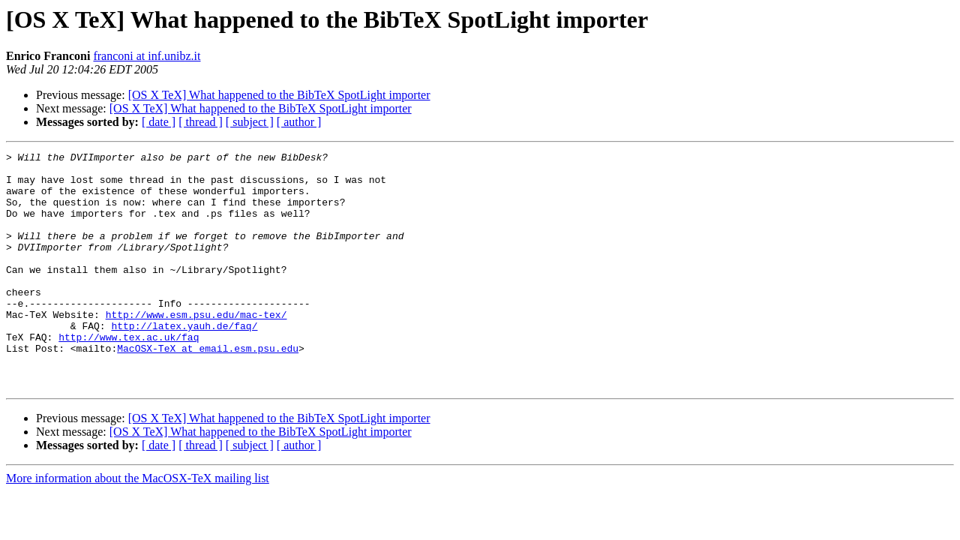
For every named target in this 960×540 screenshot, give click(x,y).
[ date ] (159, 122)
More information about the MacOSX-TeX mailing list (137, 525)
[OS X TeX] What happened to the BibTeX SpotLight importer (279, 94)
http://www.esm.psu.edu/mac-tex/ (196, 348)
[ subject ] (250, 122)
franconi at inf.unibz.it (146, 56)
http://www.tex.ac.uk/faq (128, 375)
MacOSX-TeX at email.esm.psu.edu (207, 388)
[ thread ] (200, 122)
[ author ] (299, 122)
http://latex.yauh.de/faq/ (184, 361)
